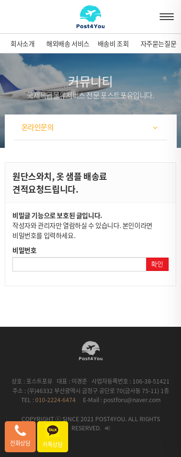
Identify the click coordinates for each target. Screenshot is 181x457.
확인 (157, 264)
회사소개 (22, 43)
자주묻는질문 (159, 43)
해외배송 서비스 (68, 43)
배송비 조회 (113, 43)
